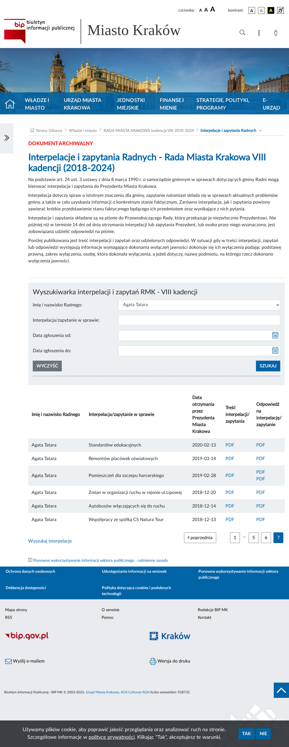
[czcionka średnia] (206, 10)
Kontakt (204, 618)
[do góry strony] (281, 690)
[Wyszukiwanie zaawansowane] (242, 33)
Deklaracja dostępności (26, 588)
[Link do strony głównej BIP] (100, 31)
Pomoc (108, 618)
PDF (229, 445)
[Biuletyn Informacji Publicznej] (72, 639)
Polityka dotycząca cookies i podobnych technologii (136, 591)
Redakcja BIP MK (213, 610)
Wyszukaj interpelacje (50, 541)
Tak (246, 733)
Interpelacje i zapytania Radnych (228, 131)
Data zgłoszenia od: (52, 335)
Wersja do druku (170, 661)
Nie (263, 733)
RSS (8, 618)
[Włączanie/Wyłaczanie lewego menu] (7, 138)
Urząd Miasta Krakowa (82, 104)
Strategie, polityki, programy (222, 104)
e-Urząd (271, 104)
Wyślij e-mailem (25, 661)
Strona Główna (49, 131)
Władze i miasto (37, 104)
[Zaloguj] (276, 34)
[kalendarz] (275, 335)
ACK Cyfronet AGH (135, 692)
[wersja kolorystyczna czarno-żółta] (271, 10)
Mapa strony (16, 610)
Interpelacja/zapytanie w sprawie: (66, 320)
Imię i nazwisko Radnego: (57, 305)
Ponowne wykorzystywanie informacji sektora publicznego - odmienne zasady (100, 561)
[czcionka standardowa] (201, 10)
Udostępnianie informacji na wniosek (134, 572)
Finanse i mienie (172, 104)
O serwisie (110, 610)
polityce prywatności (112, 737)
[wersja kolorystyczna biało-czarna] (261, 10)
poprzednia (200, 537)
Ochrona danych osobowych (30, 572)
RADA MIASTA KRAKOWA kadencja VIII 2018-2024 (149, 131)
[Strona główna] (12, 104)
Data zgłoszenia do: (52, 351)
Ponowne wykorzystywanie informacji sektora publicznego (238, 575)
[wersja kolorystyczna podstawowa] (252, 10)
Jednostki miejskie (131, 104)
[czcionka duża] (218, 10)
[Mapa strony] (260, 34)
